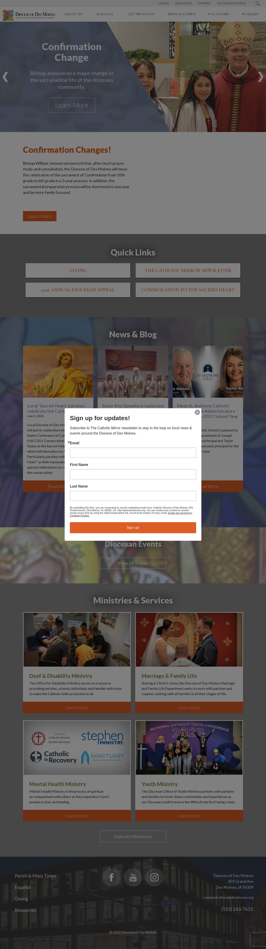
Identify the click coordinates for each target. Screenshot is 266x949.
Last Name (79, 486)
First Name (79, 465)
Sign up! (133, 527)
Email (74, 443)
